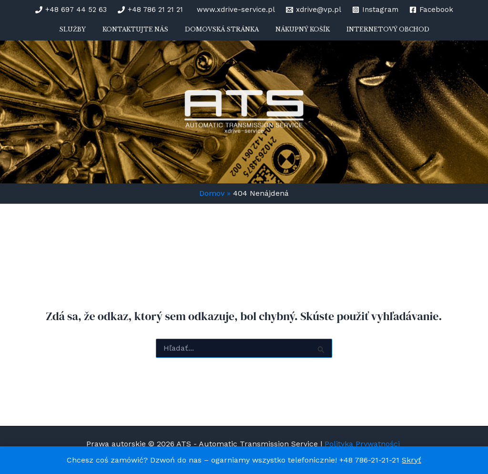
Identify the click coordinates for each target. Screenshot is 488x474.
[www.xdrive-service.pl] (234, 9)
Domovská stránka (222, 33)
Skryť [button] (411, 459)
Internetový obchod (373, 33)
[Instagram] (375, 9)
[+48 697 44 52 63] (71, 9)
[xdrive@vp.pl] (313, 9)
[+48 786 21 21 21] (150, 9)
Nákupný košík (295, 33)
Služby (86, 33)
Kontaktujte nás (142, 33)
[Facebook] (431, 9)
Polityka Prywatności (363, 443)
